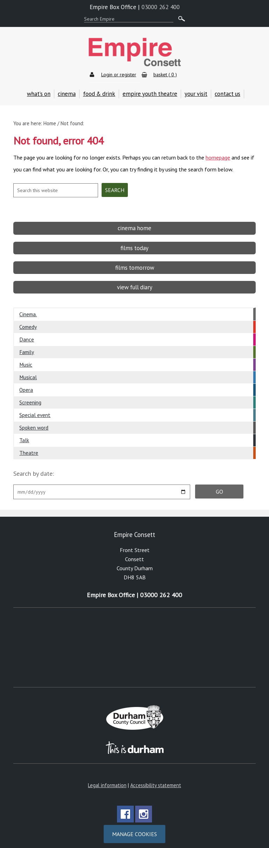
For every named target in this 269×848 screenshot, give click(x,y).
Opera (26, 384)
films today (134, 242)
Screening (30, 397)
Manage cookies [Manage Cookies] (134, 828)
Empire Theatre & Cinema (134, 52)
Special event (34, 409)
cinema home (134, 223)
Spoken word (33, 422)
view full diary (134, 282)
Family (26, 346)
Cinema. (28, 308)
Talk (24, 434)
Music (25, 359)
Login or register (118, 74)
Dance (26, 334)
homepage (218, 154)
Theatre (28, 447)
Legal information (107, 780)
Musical (28, 371)
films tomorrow (134, 262)
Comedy (28, 321)
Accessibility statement (155, 780)
